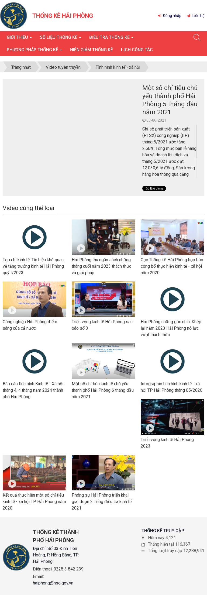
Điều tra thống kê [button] (111, 39)
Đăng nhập (169, 15)
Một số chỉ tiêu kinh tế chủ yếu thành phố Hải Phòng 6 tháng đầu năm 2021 (103, 390)
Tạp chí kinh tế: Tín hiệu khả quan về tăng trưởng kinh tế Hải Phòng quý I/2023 (33, 266)
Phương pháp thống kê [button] (34, 51)
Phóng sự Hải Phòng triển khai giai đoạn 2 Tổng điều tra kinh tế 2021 (102, 502)
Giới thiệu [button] (19, 39)
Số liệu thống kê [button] (60, 39)
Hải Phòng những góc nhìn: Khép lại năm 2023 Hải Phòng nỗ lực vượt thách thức (171, 328)
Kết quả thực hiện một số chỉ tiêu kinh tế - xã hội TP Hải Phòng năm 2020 (34, 502)
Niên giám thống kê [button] (91, 49)
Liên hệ (195, 15)
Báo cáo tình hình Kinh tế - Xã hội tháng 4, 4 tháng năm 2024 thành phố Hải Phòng (33, 390)
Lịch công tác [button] (137, 49)
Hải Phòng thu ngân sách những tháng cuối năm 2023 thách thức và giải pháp (101, 266)
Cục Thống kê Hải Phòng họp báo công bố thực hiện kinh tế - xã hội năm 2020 (172, 266)
